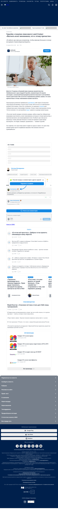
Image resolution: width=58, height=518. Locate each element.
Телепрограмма (44, 20)
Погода (37, 20)
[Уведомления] (52, 24)
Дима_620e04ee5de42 (15, 207)
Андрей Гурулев (23, 173)
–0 (49, 204)
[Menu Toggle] (2, 24)
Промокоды (22, 20)
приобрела (31, 102)
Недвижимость (13, 20)
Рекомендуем (29, 313)
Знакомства (30, 20)
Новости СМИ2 (10, 236)
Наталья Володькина (17, 167)
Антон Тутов (33, 173)
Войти (11, 226)
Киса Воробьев (13, 196)
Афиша (52, 20)
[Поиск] (49, 24)
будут (28, 109)
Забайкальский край (12, 173)
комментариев (13, 50)
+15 (45, 214)
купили (41, 105)
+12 (45, 204)
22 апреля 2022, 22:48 (11, 45)
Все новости (4, 20)
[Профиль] (56, 24)
